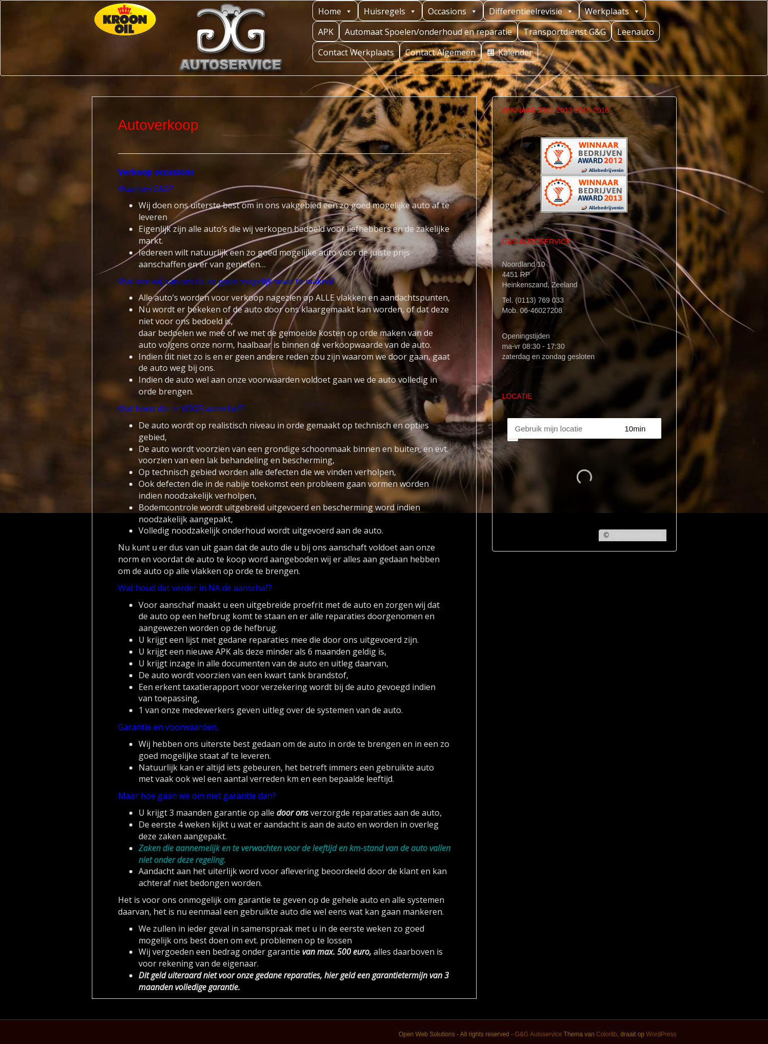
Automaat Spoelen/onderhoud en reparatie (428, 31)
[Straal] (644, 428)
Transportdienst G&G (564, 31)
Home (335, 11)
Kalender (515, 52)
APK (325, 31)
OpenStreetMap (636, 535)
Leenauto (635, 31)
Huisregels (390, 11)
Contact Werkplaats (356, 52)
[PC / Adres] (561, 428)
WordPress (661, 1034)
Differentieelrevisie (531, 11)
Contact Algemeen (440, 52)
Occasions (453, 11)
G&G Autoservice (538, 1034)
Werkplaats (612, 11)
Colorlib (606, 1034)
